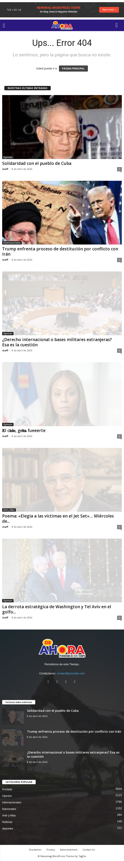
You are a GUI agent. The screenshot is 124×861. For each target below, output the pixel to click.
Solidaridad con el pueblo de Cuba (36, 163)
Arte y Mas (9, 509)
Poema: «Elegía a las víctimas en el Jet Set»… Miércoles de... (58, 518)
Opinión (7, 157)
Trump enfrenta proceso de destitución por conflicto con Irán (60, 251)
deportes (7, 828)
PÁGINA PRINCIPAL (73, 68)
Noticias (7, 822)
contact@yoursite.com (71, 673)
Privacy (51, 849)
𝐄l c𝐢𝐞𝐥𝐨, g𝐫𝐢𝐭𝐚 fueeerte (23, 430)
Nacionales (9, 809)
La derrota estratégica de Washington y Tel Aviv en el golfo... (56, 609)
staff (5, 169)
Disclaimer (35, 849)
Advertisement (68, 849)
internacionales (12, 242)
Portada (7, 789)
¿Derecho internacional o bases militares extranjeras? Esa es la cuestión (57, 342)
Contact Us (88, 849)
